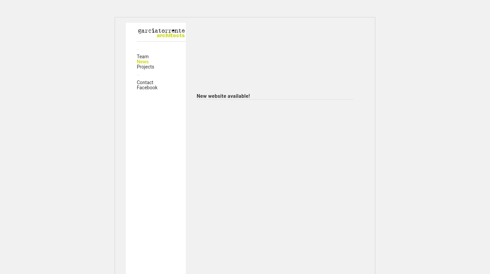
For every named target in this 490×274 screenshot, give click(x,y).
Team (143, 56)
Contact (145, 82)
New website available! (223, 96)
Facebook (147, 87)
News (143, 61)
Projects (145, 67)
